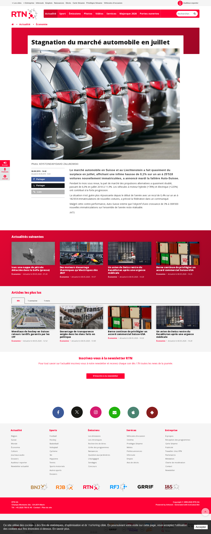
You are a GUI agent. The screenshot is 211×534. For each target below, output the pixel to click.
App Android (152, 412)
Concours (92, 466)
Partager (39, 179)
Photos (88, 13)
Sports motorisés (57, 466)
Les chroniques (95, 440)
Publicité (169, 447)
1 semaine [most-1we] (32, 300)
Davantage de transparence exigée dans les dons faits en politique (77, 334)
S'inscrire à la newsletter (105, 376)
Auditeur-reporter (188, 3)
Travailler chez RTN (173, 451)
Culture (14, 451)
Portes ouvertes (149, 13)
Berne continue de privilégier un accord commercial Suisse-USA (176, 269)
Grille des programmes (98, 447)
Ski (51, 455)
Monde (14, 443)
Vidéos (99, 13)
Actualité (50, 13)
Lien (37, 192)
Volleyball (54, 447)
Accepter (201, 527)
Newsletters (114, 412)
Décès (68, 3)
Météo (130, 447)
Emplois (48, 3)
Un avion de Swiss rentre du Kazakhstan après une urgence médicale (126, 270)
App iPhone (133, 412)
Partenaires (170, 455)
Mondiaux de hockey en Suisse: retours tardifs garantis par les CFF (31, 334)
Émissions (75, 13)
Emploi (130, 459)
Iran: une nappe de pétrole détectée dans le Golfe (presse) (30, 269)
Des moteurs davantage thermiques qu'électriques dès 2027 (79, 270)
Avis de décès (133, 462)
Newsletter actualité (20, 466)
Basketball (54, 443)
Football (53, 436)
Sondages (92, 462)
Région (14, 436)
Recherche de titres (97, 443)
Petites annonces (134, 451)
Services (111, 13)
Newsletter (170, 470)
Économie (41, 24)
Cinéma (130, 440)
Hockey (53, 440)
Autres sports (55, 470)
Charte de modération (175, 462)
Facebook (58, 412)
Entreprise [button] (28, 3)
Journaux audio (17, 455)
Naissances (59, 3)
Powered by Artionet (164, 505)
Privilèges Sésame (94, 3)
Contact (168, 466)
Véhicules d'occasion (113, 3)
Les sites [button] (16, 3)
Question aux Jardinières (99, 455)
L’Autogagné (93, 459)
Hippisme (54, 459)
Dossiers (14, 459)
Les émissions (94, 436)
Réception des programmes (177, 440)
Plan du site (47, 507)
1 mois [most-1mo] (47, 300)
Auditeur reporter (19, 462)
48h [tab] (18, 300)
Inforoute (40, 3)
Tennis (52, 462)
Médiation (169, 459)
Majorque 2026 (128, 13)
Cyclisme (53, 451)
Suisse (13, 440)
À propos (169, 436)
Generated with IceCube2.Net (187, 505)
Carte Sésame (79, 3)
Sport (62, 13)
